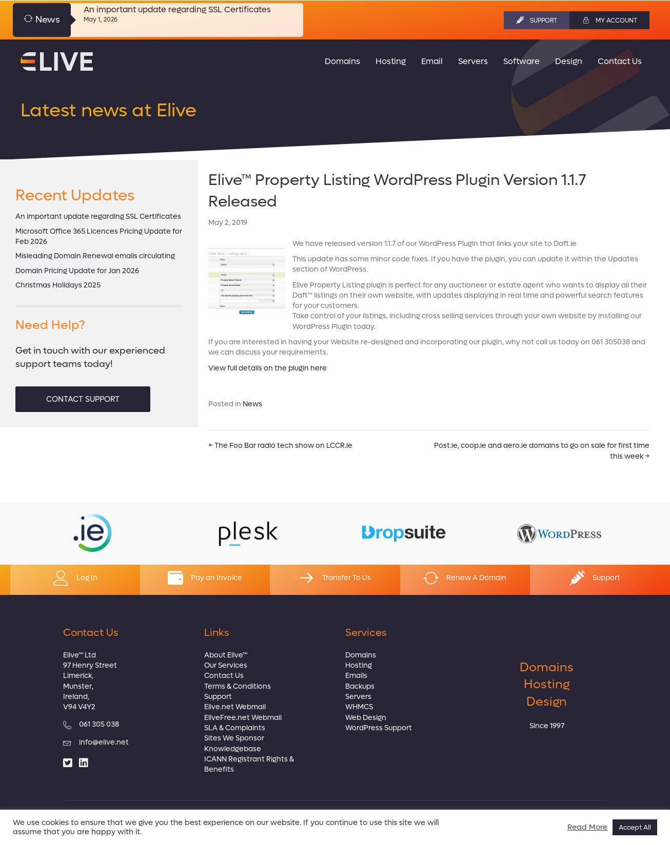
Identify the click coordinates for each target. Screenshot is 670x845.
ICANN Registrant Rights (246, 759)
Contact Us (224, 676)
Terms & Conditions (237, 686)
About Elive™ (225, 655)
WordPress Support (378, 728)
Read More (587, 827)
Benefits (219, 769)
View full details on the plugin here (267, 368)
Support (218, 697)
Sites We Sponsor (234, 738)
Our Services (225, 665)
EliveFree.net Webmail (243, 718)
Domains (360, 655)
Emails (356, 676)
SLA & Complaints (234, 728)
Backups (360, 686)
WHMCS (359, 707)
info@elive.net (104, 742)
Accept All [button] (635, 827)
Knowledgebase (232, 749)
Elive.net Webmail (235, 707)
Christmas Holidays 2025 (58, 285)
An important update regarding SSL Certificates (177, 9)
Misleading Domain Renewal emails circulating (95, 256)
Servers (358, 697)
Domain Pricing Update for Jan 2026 (77, 271)
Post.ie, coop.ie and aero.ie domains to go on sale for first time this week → (541, 451)
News (252, 404)
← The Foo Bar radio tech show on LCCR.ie (280, 445)
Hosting (358, 665)
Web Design (365, 718)
